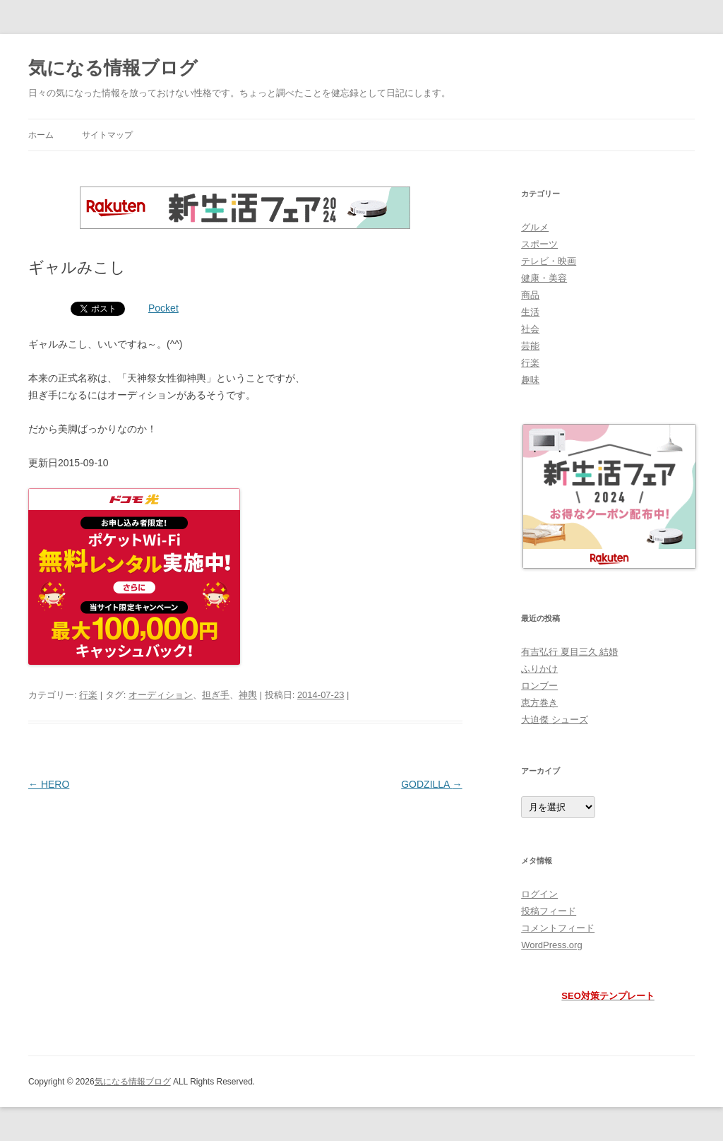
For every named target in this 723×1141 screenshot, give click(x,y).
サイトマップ (107, 135)
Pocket (163, 308)
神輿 (248, 695)
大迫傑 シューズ (554, 719)
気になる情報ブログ (113, 67)
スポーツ (539, 244)
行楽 (88, 695)
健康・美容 (544, 278)
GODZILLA (431, 784)
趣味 (530, 379)
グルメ (535, 227)
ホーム (41, 135)
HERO (48, 784)
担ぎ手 (215, 695)
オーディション (161, 695)
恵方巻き (539, 702)
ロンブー (539, 685)
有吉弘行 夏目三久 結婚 (569, 651)
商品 (530, 295)
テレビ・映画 (548, 261)
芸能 (530, 346)
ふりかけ (539, 668)
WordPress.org (551, 945)
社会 (530, 329)
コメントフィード (557, 928)
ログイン (539, 894)
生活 (530, 312)
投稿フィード (548, 911)
